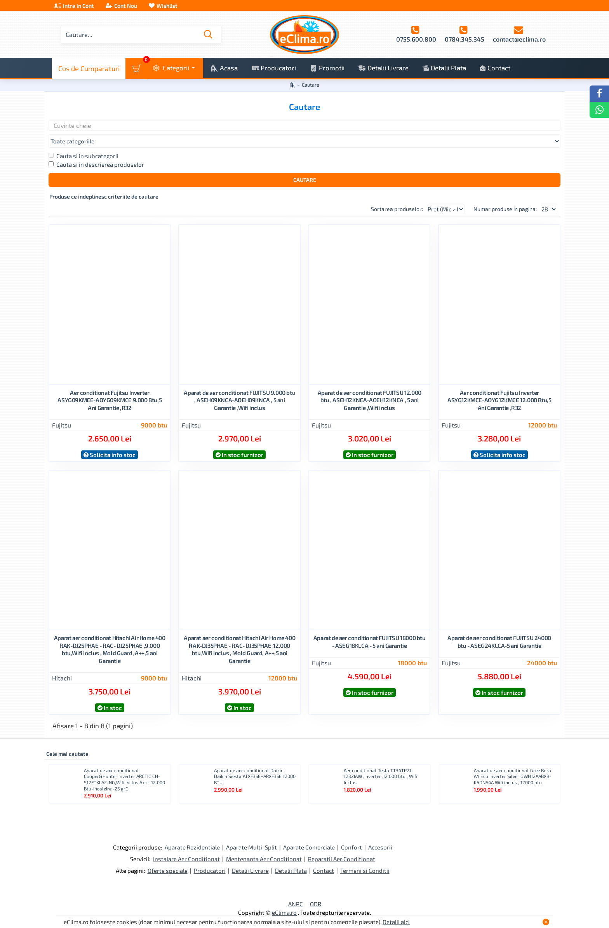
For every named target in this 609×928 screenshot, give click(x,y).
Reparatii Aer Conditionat (341, 844)
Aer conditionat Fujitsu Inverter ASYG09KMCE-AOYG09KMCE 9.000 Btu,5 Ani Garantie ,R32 (109, 386)
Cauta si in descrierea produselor (96, 150)
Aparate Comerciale (309, 832)
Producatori (210, 856)
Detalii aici (396, 921)
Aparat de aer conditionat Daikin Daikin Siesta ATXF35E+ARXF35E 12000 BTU (255, 762)
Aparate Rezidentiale (192, 832)
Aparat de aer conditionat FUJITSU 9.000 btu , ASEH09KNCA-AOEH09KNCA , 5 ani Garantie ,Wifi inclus (239, 386)
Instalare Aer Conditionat (186, 844)
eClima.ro (284, 898)
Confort (351, 832)
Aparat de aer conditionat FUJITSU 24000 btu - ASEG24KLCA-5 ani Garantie (499, 627)
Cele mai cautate (67, 739)
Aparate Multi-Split (251, 832)
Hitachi (62, 663)
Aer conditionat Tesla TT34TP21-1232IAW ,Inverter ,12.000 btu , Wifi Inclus (380, 762)
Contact (323, 856)
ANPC (295, 889)
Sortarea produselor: (383, 194)
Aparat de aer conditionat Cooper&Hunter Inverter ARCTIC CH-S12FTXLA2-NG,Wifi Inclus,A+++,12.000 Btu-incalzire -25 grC (124, 765)
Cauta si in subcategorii (83, 141)
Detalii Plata (291, 856)
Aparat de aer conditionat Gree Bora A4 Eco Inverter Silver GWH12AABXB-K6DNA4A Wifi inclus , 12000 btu (512, 762)
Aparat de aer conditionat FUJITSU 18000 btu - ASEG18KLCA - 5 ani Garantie (369, 627)
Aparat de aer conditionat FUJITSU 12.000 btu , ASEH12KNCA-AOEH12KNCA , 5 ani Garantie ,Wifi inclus (369, 386)
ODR (315, 889)
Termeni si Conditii (365, 856)
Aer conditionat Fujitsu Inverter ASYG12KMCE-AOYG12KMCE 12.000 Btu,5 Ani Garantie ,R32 (499, 386)
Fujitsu (61, 410)
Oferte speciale (168, 856)
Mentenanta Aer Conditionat (264, 844)
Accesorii (380, 832)
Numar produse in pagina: (505, 194)
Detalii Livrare (250, 856)
